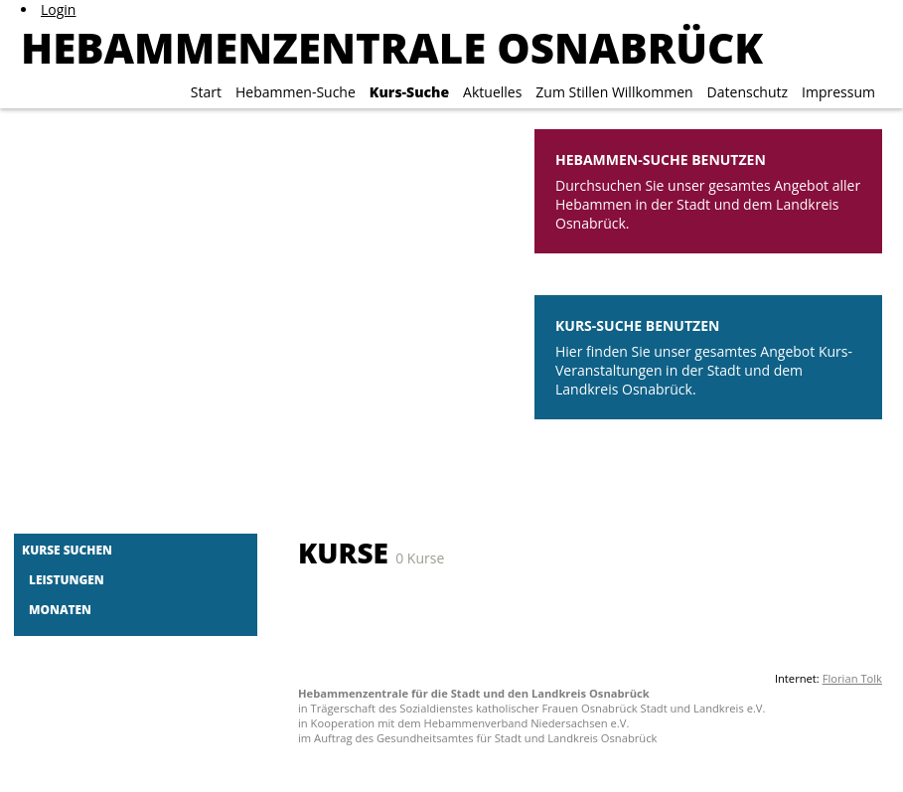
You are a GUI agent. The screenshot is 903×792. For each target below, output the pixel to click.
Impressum (838, 91)
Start (206, 91)
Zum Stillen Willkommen (613, 91)
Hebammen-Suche (295, 91)
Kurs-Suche (409, 91)
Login (58, 9)
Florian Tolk (852, 678)
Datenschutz (747, 91)
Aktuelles (492, 91)
